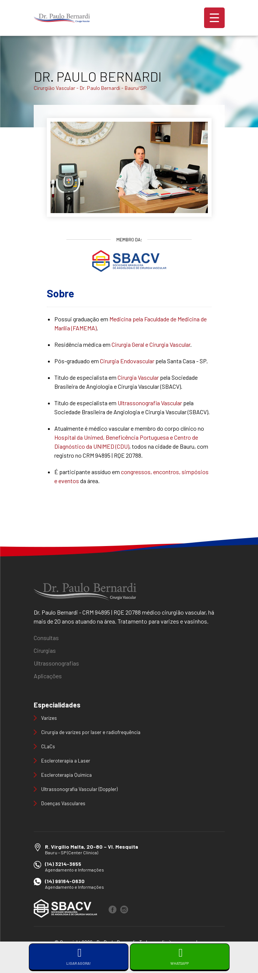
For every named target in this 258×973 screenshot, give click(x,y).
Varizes (49, 718)
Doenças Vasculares (63, 803)
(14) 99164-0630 (65, 881)
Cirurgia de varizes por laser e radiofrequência (90, 732)
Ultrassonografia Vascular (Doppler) (79, 789)
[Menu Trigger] (214, 17)
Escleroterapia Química (66, 775)
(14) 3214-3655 (63, 864)
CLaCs (48, 746)
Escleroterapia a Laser (65, 761)
